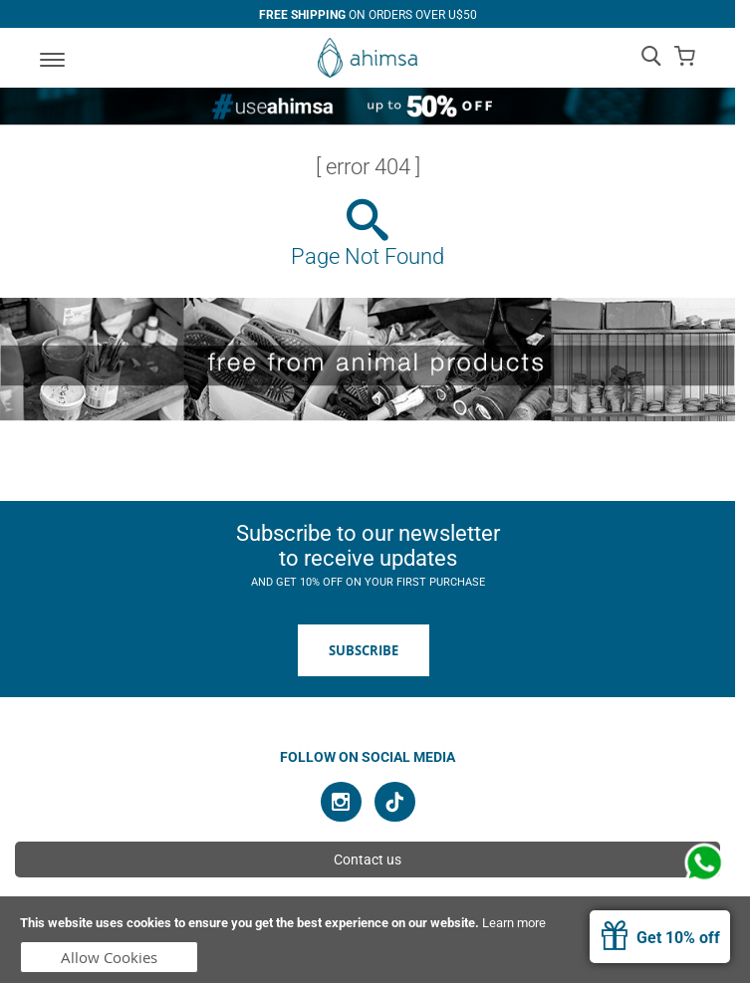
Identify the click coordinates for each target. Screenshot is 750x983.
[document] (375, 939)
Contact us (367, 859)
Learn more (514, 922)
